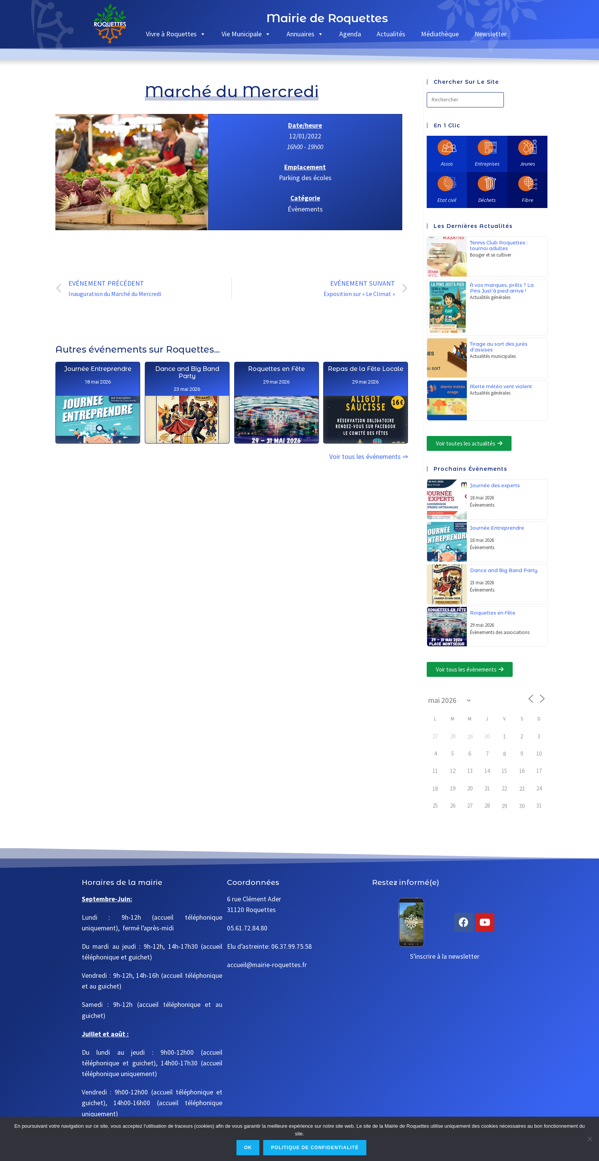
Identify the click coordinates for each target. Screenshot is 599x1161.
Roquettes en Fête (276, 451)
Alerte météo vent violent (501, 386)
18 (435, 788)
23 (522, 788)
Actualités (391, 33)
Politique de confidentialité (315, 1147)
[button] (469, 443)
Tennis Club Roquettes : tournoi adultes (499, 245)
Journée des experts (495, 485)
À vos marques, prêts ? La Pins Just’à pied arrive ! (502, 288)
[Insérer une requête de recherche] (465, 99)
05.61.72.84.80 (247, 928)
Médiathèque (440, 33)
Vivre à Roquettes (176, 33)
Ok (248, 1147)
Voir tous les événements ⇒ (368, 456)
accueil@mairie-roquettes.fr (267, 965)
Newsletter (490, 33)
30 (522, 806)
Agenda (350, 33)
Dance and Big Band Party (187, 423)
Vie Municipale (246, 33)
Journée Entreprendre (98, 411)
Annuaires (305, 33)
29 (470, 736)
